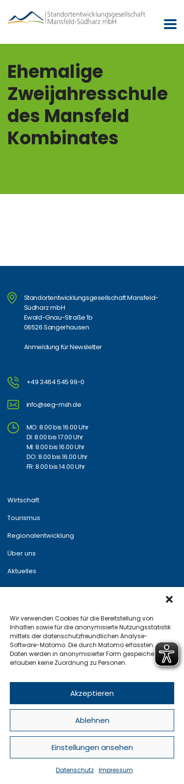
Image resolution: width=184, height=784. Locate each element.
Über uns (21, 553)
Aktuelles (21, 571)
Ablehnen (92, 720)
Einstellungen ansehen (92, 747)
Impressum (116, 770)
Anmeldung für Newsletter (63, 347)
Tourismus (23, 518)
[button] (169, 599)
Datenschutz (75, 770)
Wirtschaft (23, 500)
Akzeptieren (92, 693)
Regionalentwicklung (40, 536)
